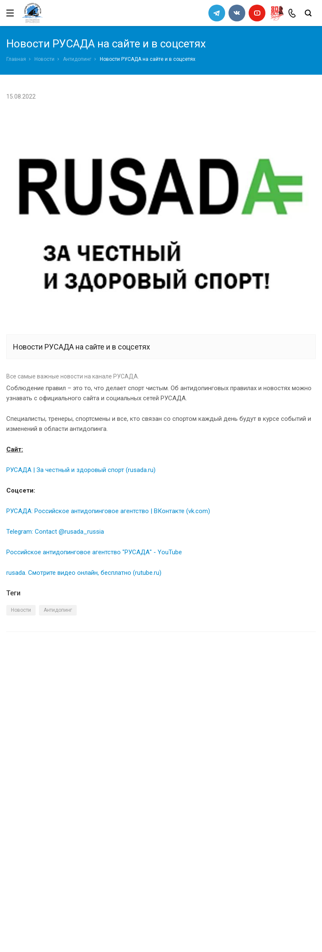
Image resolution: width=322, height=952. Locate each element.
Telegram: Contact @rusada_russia (55, 531)
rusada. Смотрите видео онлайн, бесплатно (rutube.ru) (83, 572)
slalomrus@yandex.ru (48, 896)
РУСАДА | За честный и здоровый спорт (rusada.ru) (81, 470)
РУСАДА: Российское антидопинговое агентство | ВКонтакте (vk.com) (108, 511)
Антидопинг (77, 59)
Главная (16, 59)
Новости (44, 59)
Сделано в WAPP (27, 934)
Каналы (18, 808)
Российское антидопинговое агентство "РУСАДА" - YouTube (94, 552)
